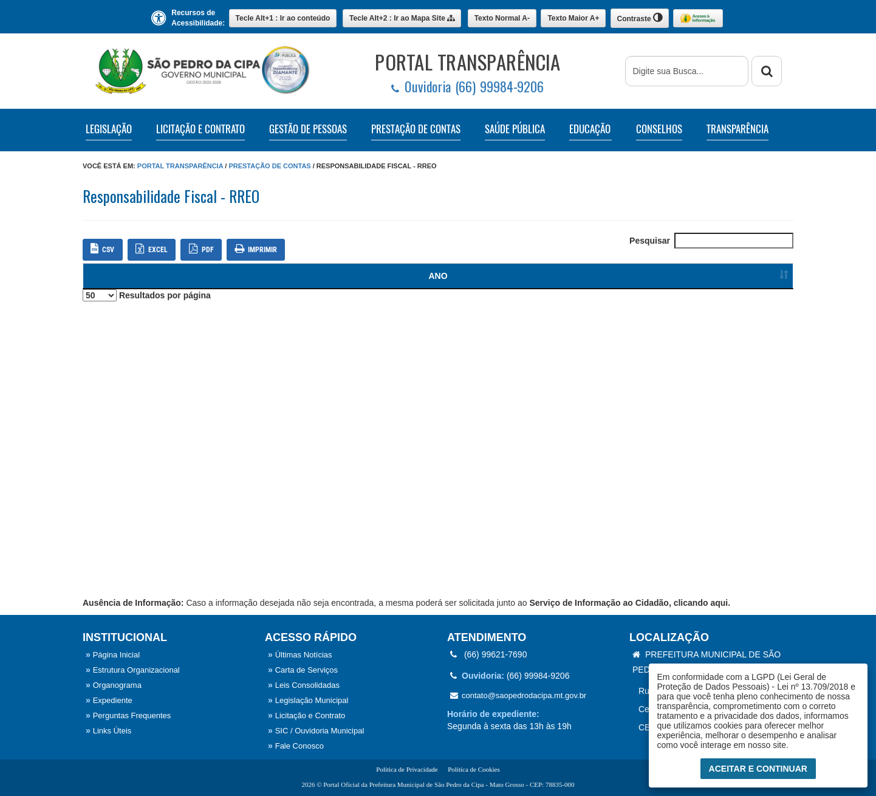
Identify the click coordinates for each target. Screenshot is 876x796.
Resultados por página (147, 295)
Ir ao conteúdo (283, 18)
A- (502, 18)
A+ (573, 18)
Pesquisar (711, 241)
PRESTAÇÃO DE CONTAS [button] (415, 129)
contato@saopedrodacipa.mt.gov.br (518, 695)
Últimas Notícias (300, 654)
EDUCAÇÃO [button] (590, 129)
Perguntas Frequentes (128, 715)
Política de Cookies (474, 769)
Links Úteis (108, 730)
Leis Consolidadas (304, 685)
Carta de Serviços (303, 670)
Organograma (114, 685)
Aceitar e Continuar (758, 769)
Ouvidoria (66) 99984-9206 (467, 87)
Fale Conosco (296, 745)
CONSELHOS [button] (659, 129)
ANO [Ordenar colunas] (104, 276)
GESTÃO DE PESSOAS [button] (308, 129)
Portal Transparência (180, 166)
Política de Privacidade (406, 769)
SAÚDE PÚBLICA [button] (515, 129)
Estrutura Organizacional (133, 670)
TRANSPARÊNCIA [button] (737, 129)
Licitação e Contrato (306, 715)
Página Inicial (113, 654)
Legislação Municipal (308, 700)
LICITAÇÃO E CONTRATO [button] (200, 129)
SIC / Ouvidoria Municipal (316, 730)
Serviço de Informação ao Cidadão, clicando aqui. (629, 603)
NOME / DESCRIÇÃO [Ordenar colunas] (428, 276)
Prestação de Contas (269, 166)
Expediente (109, 700)
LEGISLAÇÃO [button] (109, 129)
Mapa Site (401, 18)
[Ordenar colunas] (760, 276)
